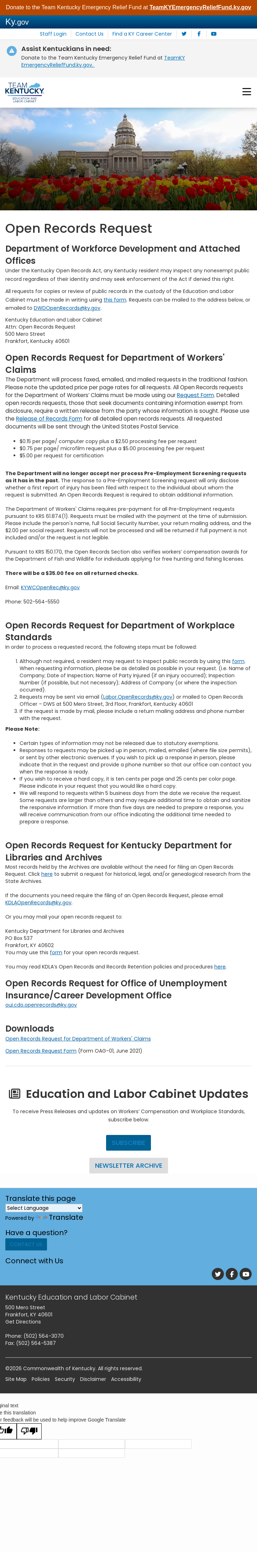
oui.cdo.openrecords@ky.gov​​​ (41, 1004)
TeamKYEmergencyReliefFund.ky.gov (200, 7)
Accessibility (126, 1382)
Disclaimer (93, 1382)
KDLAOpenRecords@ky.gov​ (38, 902)
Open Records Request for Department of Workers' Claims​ (78, 1038)
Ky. (17, 21)
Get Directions (23, 1324)
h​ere (220, 966)
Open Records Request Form (41, 1050)
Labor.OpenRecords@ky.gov (137, 696)
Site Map (16, 1382)
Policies (41, 1382)
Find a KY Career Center (139, 34)
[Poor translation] (29, 1434)
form (238, 661)
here (47, 874)
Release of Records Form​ (49, 418)
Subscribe (128, 1142)
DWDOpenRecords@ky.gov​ (67, 308)
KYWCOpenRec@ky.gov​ (50, 587)
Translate (59, 1217)
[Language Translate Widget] (44, 1207)
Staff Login (57, 34)
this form (115, 299)
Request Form (195, 395)
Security (65, 1382)
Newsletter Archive (128, 1165)
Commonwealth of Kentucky (59, 1371)
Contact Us (91, 34)
